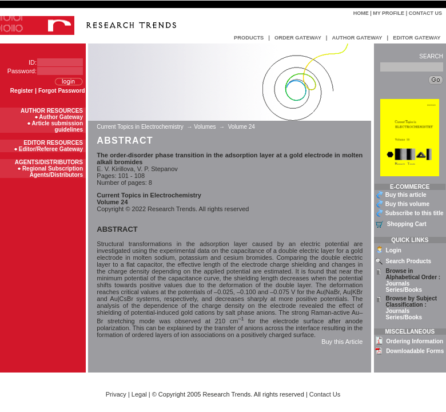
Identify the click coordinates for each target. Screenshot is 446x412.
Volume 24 (241, 127)
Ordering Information (414, 341)
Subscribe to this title (414, 213)
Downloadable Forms (415, 351)
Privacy (116, 394)
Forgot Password (61, 91)
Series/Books (404, 290)
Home (361, 13)
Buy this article (406, 195)
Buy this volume (407, 204)
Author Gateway (61, 117)
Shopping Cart (407, 224)
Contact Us (425, 13)
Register (21, 91)
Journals (398, 283)
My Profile (388, 13)
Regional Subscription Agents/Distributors (52, 171)
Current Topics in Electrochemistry (141, 127)
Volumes (205, 127)
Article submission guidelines (57, 126)
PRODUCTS (249, 38)
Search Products (408, 261)
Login (393, 250)
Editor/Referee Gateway (51, 149)
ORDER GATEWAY (297, 38)
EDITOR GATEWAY (416, 38)
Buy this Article (342, 341)
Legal (139, 394)
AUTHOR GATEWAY (357, 38)
